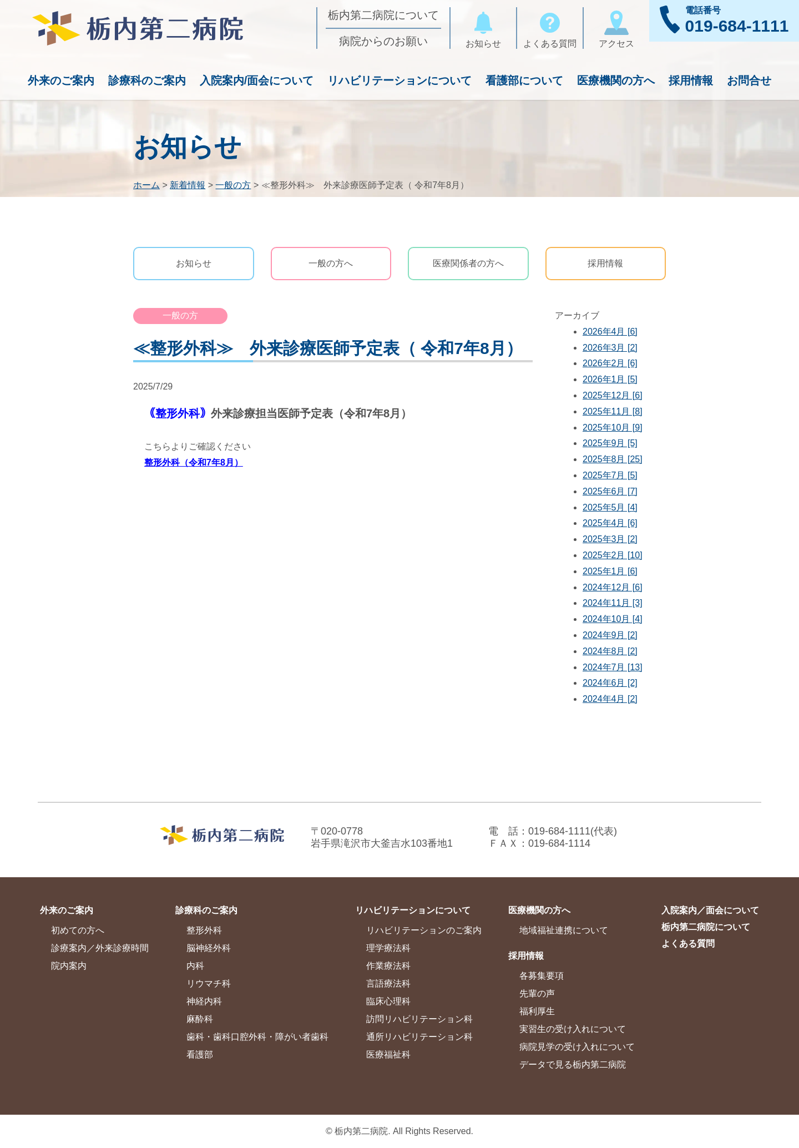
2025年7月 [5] (610, 475)
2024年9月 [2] (610, 635)
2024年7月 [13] (613, 667)
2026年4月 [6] (610, 331)
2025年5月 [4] (610, 507)
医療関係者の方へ (468, 263)
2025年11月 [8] (613, 411)
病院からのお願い (383, 41)
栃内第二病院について (383, 15)
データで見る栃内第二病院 (572, 1064)
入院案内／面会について (710, 910)
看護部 (199, 1054)
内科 (195, 965)
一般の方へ (331, 263)
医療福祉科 (388, 1054)
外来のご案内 (61, 80)
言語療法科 (388, 983)
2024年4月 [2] (610, 699)
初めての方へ (77, 930)
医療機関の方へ (616, 80)
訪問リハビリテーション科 (419, 1019)
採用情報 (691, 80)
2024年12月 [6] (613, 587)
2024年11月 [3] (613, 603)
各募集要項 (541, 975)
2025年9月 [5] (610, 443)
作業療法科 (388, 965)
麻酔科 (199, 1019)
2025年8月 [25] (613, 459)
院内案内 (69, 965)
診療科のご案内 (147, 80)
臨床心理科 (388, 1001)
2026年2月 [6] (610, 363)
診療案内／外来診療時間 (100, 948)
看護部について (524, 80)
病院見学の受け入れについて (577, 1046)
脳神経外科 (208, 948)
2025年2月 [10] (613, 555)
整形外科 (204, 930)
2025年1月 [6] (610, 571)
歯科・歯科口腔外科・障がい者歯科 (257, 1036)
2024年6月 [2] (610, 682)
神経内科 (204, 1001)
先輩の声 (537, 993)
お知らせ (483, 27)
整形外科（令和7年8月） (193, 462)
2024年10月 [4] (613, 619)
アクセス (616, 27)
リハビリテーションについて (399, 80)
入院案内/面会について (257, 80)
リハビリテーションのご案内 (424, 930)
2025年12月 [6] (613, 395)
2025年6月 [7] (610, 491)
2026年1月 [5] (610, 379)
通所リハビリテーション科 (419, 1036)
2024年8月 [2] (610, 651)
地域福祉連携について (563, 930)
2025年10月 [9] (613, 427)
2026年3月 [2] (610, 347)
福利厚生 (537, 1011)
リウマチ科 (208, 983)
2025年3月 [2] (610, 539)
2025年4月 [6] (610, 523)
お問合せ (749, 80)
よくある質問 (550, 27)
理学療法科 (388, 948)
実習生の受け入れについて (572, 1029)
